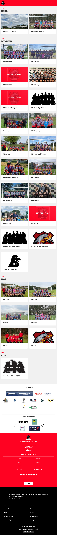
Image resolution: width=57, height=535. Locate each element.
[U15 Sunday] (42, 74)
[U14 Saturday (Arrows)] (42, 97)
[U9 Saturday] (14, 213)
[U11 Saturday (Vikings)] (42, 143)
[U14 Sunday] (14, 120)
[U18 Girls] (14, 289)
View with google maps (28, 454)
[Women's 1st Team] (42, 21)
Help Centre (7, 505)
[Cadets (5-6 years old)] (14, 259)
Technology (7, 512)
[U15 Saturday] (14, 74)
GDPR (31, 512)
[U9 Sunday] (42, 213)
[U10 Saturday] (14, 190)
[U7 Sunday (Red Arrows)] (42, 236)
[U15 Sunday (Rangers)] (14, 97)
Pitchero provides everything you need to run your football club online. (28, 494)
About (32, 505)
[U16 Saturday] (14, 51)
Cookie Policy (7, 520)
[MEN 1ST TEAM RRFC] (14, 21)
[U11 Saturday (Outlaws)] (14, 167)
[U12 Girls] (42, 312)
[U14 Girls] (42, 289)
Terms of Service (8, 516)
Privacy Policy (34, 516)
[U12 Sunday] (14, 143)
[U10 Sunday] (42, 190)
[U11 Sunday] (42, 167)
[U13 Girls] (14, 312)
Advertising (7, 508)
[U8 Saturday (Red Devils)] (14, 236)
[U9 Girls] (42, 335)
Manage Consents (35, 520)
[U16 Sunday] (42, 51)
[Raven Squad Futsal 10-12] (14, 365)
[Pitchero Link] (28, 492)
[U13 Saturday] (42, 120)
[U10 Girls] (14, 335)
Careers (32, 508)
